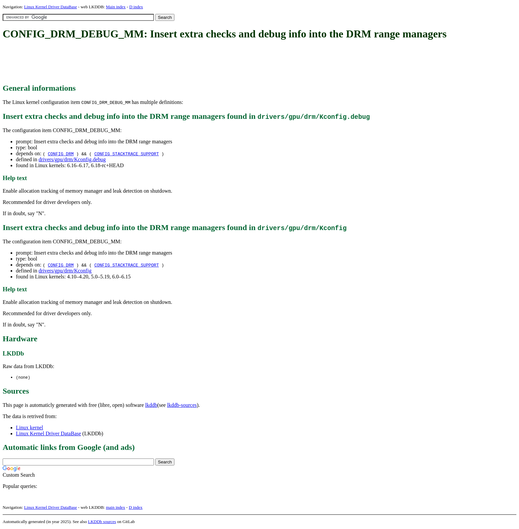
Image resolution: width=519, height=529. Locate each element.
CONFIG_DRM (60, 154)
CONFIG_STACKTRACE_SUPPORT (126, 154)
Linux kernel (29, 428)
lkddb (151, 405)
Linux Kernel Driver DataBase (50, 6)
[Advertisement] (123, 62)
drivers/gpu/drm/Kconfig (64, 270)
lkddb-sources (182, 405)
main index (115, 507)
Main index (116, 6)
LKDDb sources (102, 521)
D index (136, 6)
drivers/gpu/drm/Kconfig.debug (72, 159)
